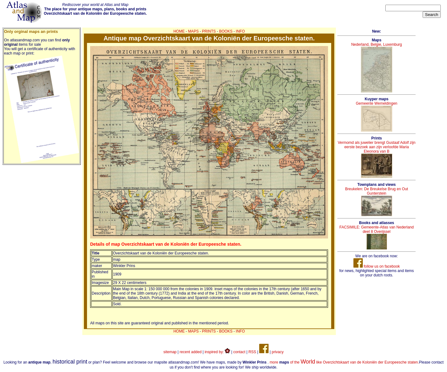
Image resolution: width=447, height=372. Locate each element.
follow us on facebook (376, 266)
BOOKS (226, 31)
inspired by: (217, 352)
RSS (252, 352)
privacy (278, 352)
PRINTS (209, 31)
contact (239, 352)
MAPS (193, 31)
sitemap (170, 352)
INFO (240, 31)
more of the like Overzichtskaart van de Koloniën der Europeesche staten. (344, 362)
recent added (191, 352)
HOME (179, 31)
